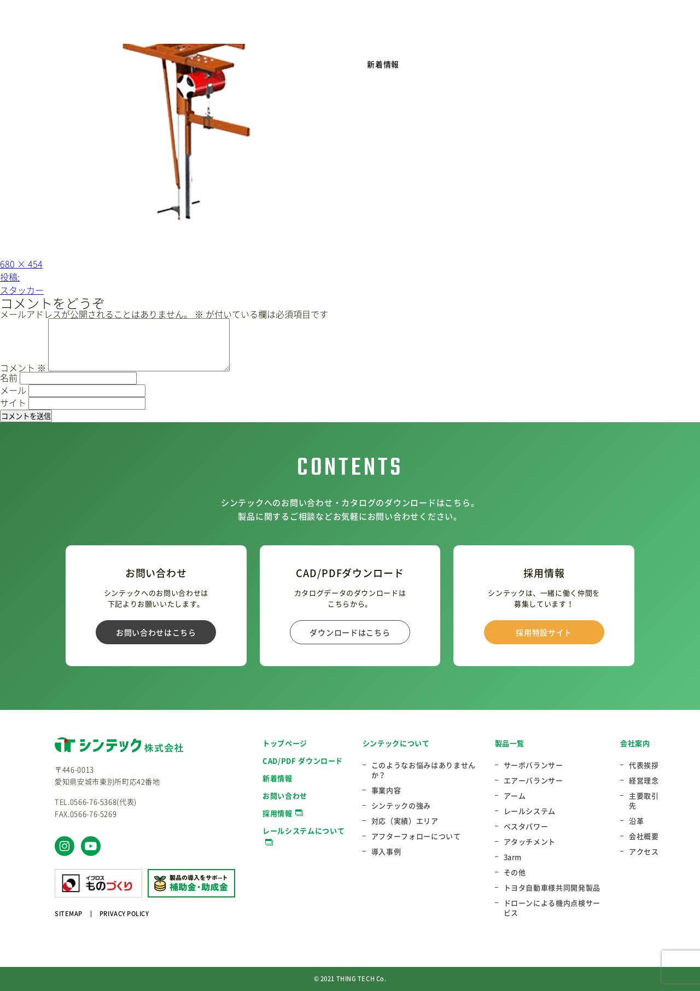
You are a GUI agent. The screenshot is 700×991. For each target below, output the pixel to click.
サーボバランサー (533, 765)
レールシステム (530, 811)
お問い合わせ (284, 795)
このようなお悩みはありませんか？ (423, 770)
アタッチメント (530, 842)
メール (13, 390)
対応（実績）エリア (405, 821)
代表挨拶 (644, 765)
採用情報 (277, 813)
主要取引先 (644, 801)
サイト (13, 402)
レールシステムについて (303, 830)
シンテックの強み (401, 806)
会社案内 (635, 743)
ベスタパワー (526, 826)
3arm (513, 857)
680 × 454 (21, 263)
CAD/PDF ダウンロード (302, 760)
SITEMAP (69, 913)
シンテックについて (396, 743)
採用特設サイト (544, 632)
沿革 (636, 821)
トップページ (284, 743)
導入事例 (386, 851)
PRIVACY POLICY (124, 913)
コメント (23, 367)
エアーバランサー (533, 780)
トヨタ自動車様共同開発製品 (552, 888)
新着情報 (383, 64)
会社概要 (644, 836)
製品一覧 (510, 743)
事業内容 (386, 790)
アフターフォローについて (416, 836)
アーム (515, 796)
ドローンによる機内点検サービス (552, 908)
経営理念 (644, 780)
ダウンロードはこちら (350, 632)
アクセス (644, 851)
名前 (9, 377)
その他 (515, 872)
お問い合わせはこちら (156, 632)
